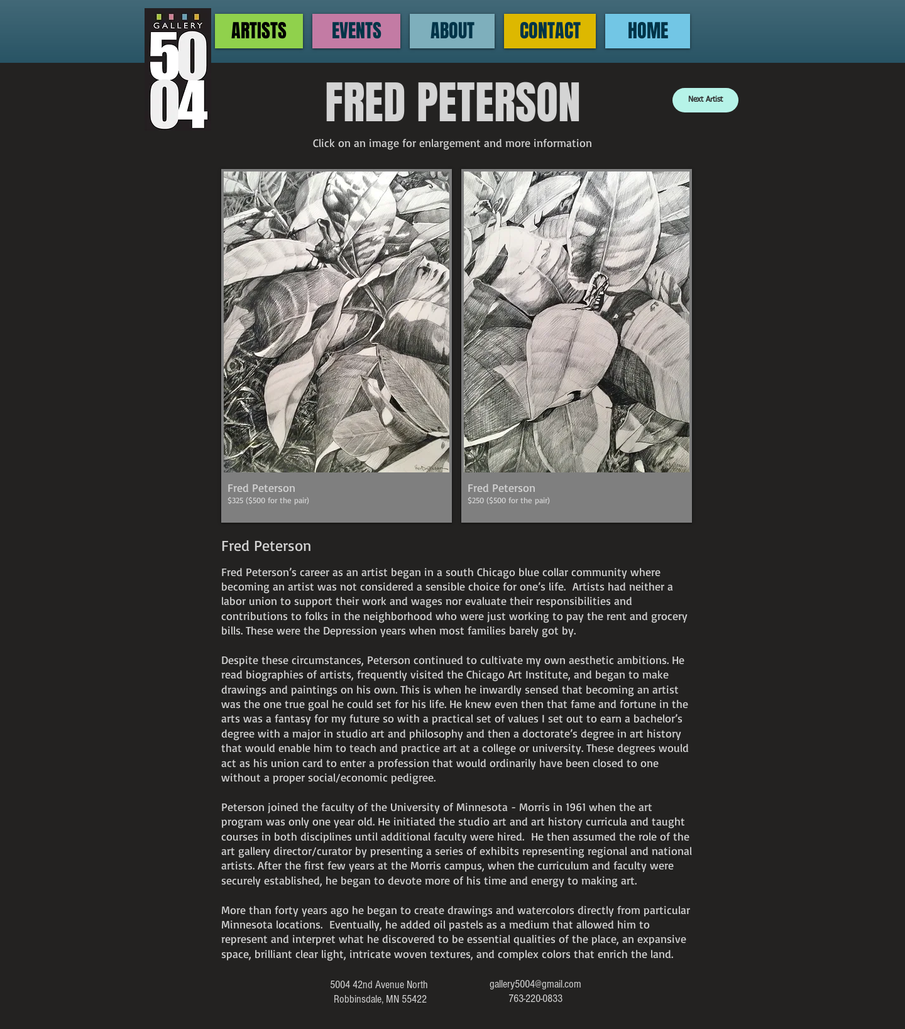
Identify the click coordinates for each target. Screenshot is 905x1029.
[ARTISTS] (259, 31)
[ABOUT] (452, 31)
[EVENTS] (356, 31)
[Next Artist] (705, 100)
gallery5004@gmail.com (535, 984)
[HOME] (647, 31)
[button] (336, 346)
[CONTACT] (550, 31)
